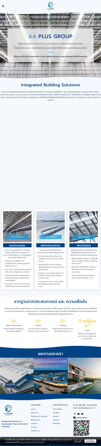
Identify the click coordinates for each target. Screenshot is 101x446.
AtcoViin (56, 412)
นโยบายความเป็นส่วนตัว (26, 442)
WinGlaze (56, 423)
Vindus (55, 416)
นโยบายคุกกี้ (40, 442)
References (35, 420)
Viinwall (56, 420)
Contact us (35, 431)
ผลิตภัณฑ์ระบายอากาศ (50, 245)
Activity (34, 427)
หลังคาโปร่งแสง (84, 245)
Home (33, 409)
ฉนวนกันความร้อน (17, 245)
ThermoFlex (57, 409)
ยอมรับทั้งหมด (90, 441)
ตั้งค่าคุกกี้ (78, 441)
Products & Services (39, 416)
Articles (34, 423)
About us (34, 412)
